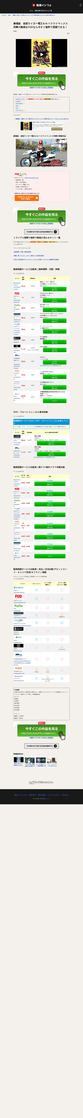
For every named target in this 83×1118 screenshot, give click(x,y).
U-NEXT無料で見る (54, 289)
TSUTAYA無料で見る (55, 320)
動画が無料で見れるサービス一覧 (43, 10)
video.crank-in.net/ (19, 680)
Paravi (54, 401)
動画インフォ (46, 798)
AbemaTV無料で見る (54, 342)
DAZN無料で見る (54, 350)
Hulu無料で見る (54, 309)
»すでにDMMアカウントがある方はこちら (50, 365)
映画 (9, 15)
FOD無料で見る (54, 300)
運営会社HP (32, 795)
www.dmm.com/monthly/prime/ (17, 366)
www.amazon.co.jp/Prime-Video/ (17, 332)
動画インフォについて (20, 795)
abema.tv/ (16, 342)
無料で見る (54, 331)
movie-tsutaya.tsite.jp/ (20, 617)
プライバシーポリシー (53, 795)
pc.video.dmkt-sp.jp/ (19, 673)
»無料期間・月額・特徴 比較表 (22, 252)
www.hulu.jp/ (17, 610)
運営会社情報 (42, 795)
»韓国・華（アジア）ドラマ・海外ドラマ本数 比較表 (28, 255)
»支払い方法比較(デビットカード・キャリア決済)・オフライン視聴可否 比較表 (36, 259)
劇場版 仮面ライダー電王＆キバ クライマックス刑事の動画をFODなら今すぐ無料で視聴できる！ (34, 15)
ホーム (31, 10)
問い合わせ (65, 795)
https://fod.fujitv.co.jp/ (20, 602)
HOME (4, 15)
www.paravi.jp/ (18, 642)
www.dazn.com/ (18, 650)
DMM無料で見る (54, 362)
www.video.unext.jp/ (19, 592)
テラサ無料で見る (54, 376)
